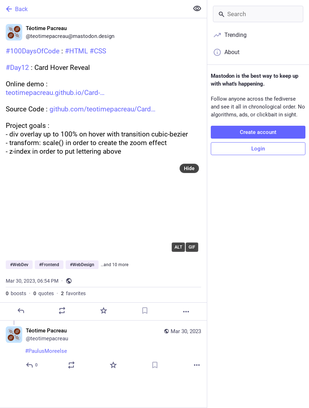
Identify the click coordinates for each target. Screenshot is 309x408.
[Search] (258, 14)
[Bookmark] (145, 310)
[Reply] (20, 310)
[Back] (93, 9)
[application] (103, 208)
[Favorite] (103, 310)
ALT (178, 247)
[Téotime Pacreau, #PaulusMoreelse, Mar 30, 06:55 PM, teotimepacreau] (103, 349)
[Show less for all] (197, 8)
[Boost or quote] (62, 310)
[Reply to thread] (32, 365)
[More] (186, 311)
